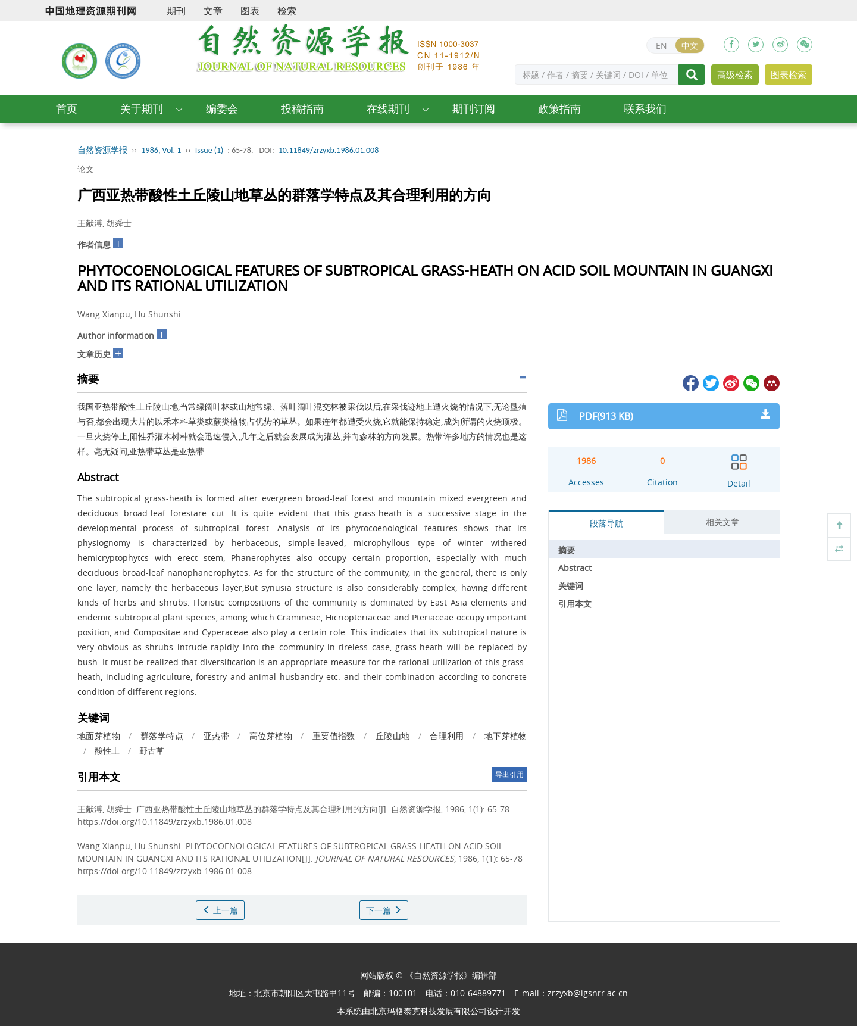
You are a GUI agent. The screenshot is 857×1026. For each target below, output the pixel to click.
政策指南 (559, 109)
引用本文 (575, 603)
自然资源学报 (102, 150)
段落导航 (606, 523)
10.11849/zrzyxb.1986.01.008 (329, 150)
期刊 (176, 10)
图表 (249, 10)
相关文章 (722, 522)
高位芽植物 (270, 735)
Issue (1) (209, 150)
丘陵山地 (393, 735)
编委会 (222, 109)
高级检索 (735, 74)
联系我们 (645, 109)
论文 (85, 168)
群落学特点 (161, 735)
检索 (286, 10)
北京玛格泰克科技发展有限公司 (428, 1010)
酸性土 (107, 750)
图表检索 (788, 74)
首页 (66, 109)
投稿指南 (302, 109)
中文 (689, 45)
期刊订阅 (473, 109)
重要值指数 (333, 735)
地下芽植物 (505, 735)
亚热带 (216, 735)
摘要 (566, 550)
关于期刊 (141, 109)
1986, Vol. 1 (162, 150)
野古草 (151, 750)
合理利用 (447, 735)
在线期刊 (388, 109)
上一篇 (220, 910)
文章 (213, 10)
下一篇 (384, 910)
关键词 (570, 585)
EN (661, 45)
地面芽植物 (98, 735)
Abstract (575, 567)
